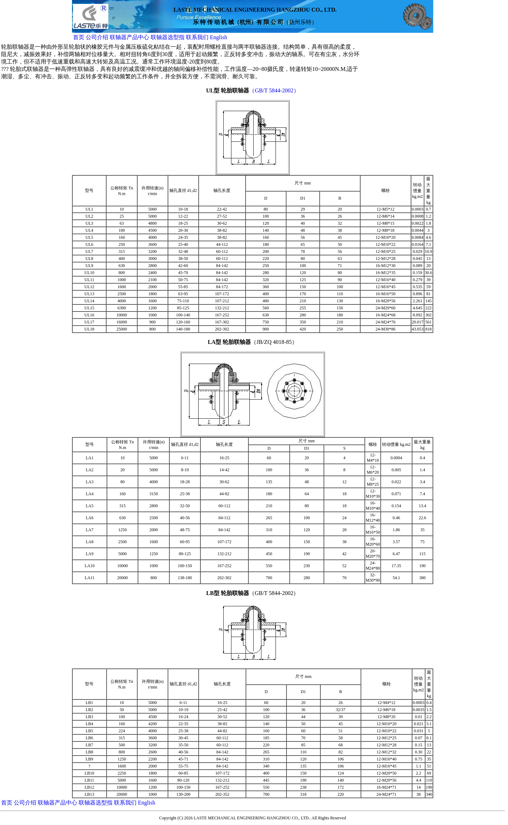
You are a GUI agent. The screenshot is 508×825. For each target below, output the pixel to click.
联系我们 (198, 37)
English (218, 37)
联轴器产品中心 (130, 37)
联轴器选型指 (168, 37)
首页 (78, 37)
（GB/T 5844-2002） (274, 90)
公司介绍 (97, 37)
